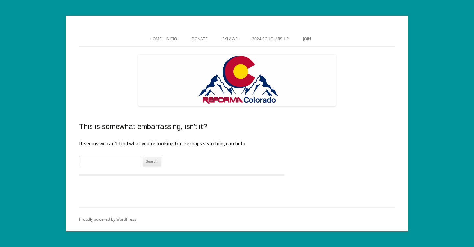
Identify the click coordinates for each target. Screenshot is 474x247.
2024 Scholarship (270, 39)
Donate (200, 39)
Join (307, 39)
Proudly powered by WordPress (107, 219)
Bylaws (230, 39)
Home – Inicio (163, 39)
